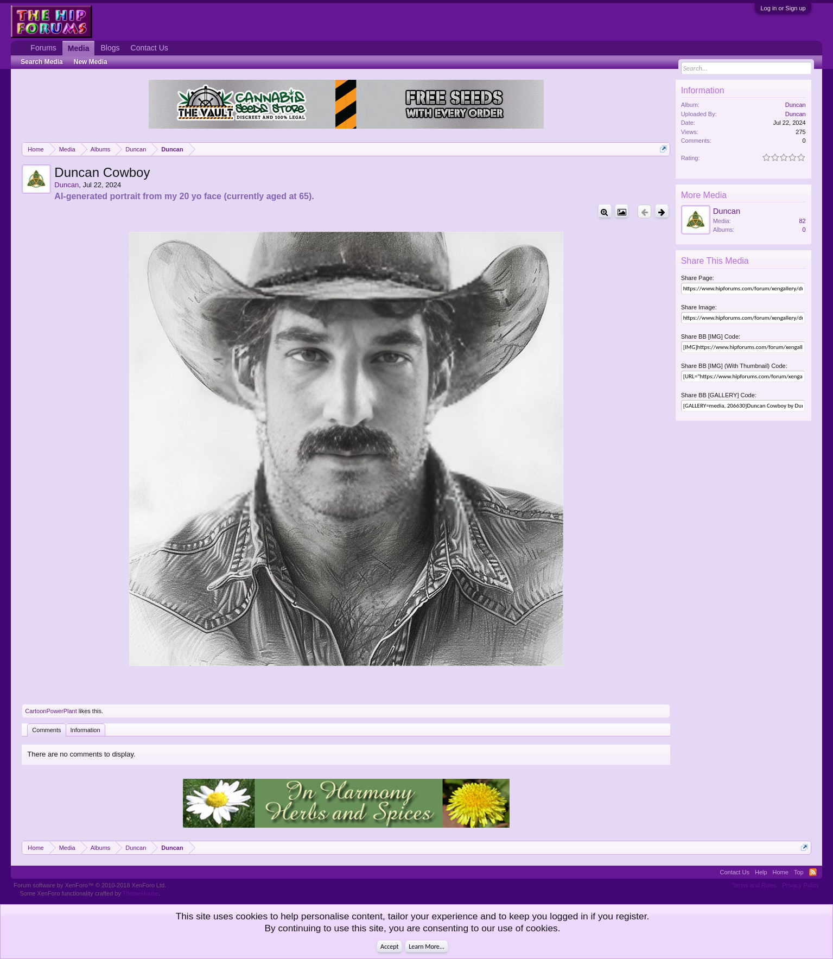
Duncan (66, 185)
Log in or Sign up (782, 8)
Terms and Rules (754, 885)
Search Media (41, 62)
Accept (389, 946)
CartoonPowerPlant (51, 711)
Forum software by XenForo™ (90, 885)
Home (781, 872)
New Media (90, 62)
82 (802, 221)
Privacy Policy (800, 885)
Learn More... (426, 946)
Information (85, 730)
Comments (46, 730)
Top (799, 872)
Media (79, 48)
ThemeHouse (140, 893)
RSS (813, 872)
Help (761, 872)
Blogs (109, 47)
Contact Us (149, 47)
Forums (43, 47)
